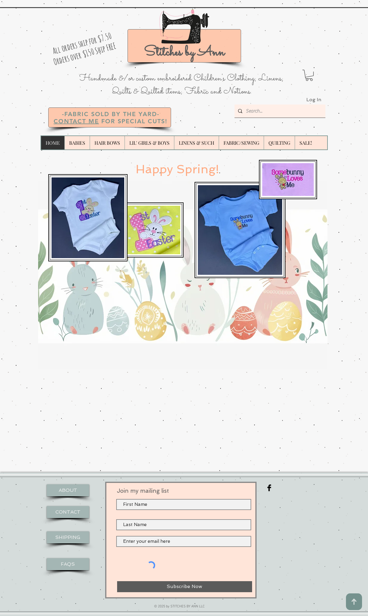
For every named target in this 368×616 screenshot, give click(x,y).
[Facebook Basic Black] (269, 487)
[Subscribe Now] (184, 586)
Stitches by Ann (184, 53)
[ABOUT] (68, 490)
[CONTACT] (68, 512)
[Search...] (279, 111)
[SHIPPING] (68, 537)
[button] (309, 75)
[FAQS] (68, 564)
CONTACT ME (76, 121)
